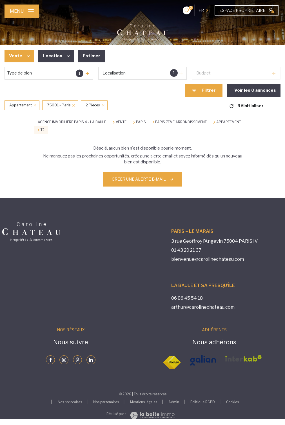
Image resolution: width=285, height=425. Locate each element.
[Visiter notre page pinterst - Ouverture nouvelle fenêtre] (77, 359)
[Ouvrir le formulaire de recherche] (203, 90)
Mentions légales (143, 402)
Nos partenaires (106, 402)
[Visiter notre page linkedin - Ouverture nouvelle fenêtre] (90, 359)
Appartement (228, 122)
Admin (173, 402)
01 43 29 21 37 (186, 250)
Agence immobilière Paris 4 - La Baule (72, 122)
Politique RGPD (202, 402)
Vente (121, 122)
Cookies (232, 402)
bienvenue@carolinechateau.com (207, 259)
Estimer (91, 55)
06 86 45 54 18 (187, 298)
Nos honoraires (70, 402)
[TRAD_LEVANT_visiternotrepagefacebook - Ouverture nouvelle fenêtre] (50, 359)
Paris (141, 122)
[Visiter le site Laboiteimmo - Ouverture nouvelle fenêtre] (152, 415)
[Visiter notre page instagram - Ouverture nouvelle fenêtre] (63, 359)
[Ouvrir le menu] (22, 11)
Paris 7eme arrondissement (181, 122)
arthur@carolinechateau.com (203, 307)
